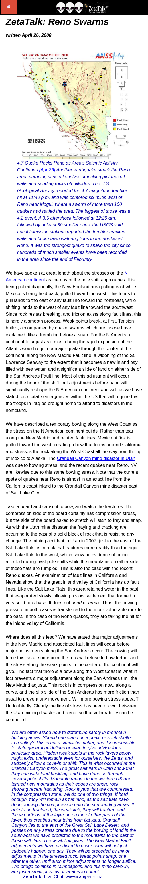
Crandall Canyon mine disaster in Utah (96, 458)
